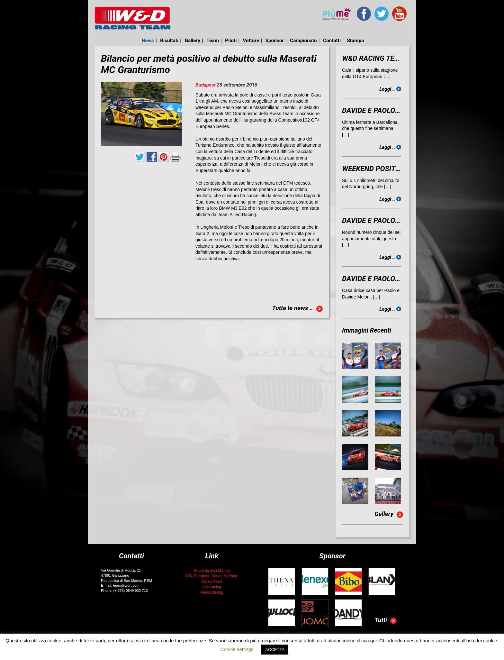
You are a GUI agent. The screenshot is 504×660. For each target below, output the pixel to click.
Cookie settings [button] (237, 649)
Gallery (193, 40)
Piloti (231, 40)
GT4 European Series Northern (212, 576)
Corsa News (211, 581)
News (148, 40)
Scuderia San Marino (212, 570)
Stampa (355, 40)
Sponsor (274, 40)
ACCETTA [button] (274, 649)
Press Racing (211, 592)
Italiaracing (212, 587)
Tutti (385, 621)
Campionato (303, 40)
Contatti (332, 40)
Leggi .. (390, 89)
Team (212, 40)
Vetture (251, 40)
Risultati (169, 40)
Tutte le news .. (297, 309)
